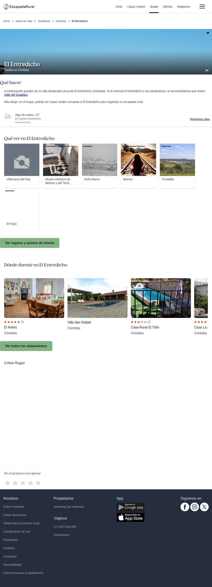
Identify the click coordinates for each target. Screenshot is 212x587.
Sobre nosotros (13, 506)
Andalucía (44, 21)
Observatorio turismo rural (21, 523)
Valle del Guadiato (16, 94)
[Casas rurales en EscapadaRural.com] (18, 6)
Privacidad (10, 539)
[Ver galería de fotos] (207, 69)
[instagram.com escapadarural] (194, 510)
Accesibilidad (12, 564)
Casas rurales (136, 9)
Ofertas (167, 9)
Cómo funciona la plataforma (23, 573)
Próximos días (200, 119)
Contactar (10, 556)
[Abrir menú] (202, 6)
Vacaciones (61, 534)
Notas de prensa (14, 515)
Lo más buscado (65, 526)
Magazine (183, 9)
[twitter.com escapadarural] (204, 510)
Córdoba (61, 21)
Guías (154, 9)
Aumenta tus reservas (69, 506)
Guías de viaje (24, 21)
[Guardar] (207, 32)
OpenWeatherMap (22, 122)
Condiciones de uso (17, 531)
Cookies (8, 548)
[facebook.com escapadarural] (185, 510)
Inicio (119, 9)
